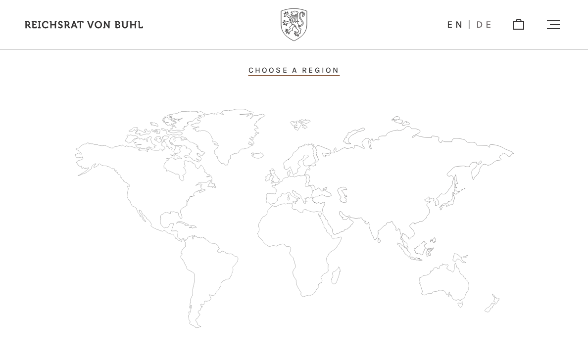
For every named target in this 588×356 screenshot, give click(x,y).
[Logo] (294, 24)
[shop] (519, 25)
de (485, 25)
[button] (553, 25)
